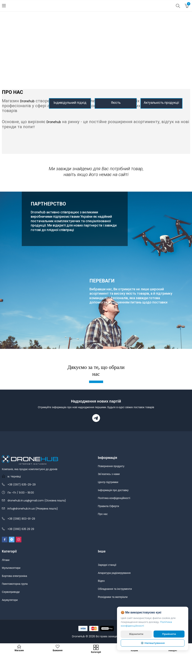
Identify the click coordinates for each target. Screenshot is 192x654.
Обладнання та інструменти (115, 589)
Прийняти (169, 633)
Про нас (103, 514)
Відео (101, 581)
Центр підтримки (108, 482)
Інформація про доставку (113, 490)
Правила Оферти (108, 506)
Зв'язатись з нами (109, 474)
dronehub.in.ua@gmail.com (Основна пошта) (37, 500)
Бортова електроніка (14, 576)
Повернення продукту (111, 466)
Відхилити (136, 633)
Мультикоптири (11, 568)
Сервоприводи (11, 592)
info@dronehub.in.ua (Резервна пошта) (33, 508)
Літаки (5, 560)
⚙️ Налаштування (153, 642)
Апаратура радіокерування (114, 573)
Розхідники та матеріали (113, 597)
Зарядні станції (107, 565)
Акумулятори (10, 600)
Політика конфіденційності (114, 498)
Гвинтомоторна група (15, 584)
